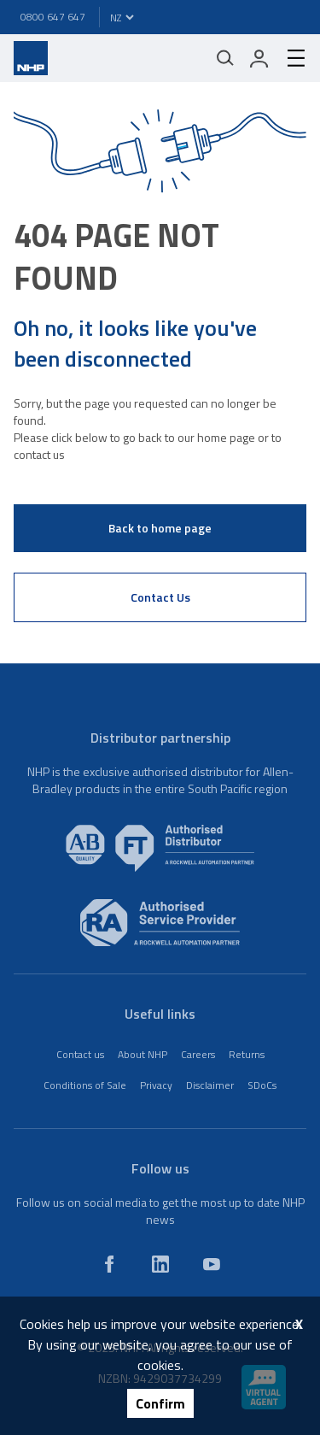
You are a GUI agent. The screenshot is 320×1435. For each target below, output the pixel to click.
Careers (198, 1054)
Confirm (160, 1403)
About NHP (142, 1054)
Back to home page (160, 528)
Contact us (80, 1054)
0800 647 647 (52, 17)
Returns (247, 1054)
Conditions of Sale (85, 1085)
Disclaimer (210, 1085)
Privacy (156, 1085)
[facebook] (109, 1264)
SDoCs (261, 1085)
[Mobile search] (225, 58)
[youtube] (211, 1264)
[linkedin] (160, 1264)
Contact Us (160, 597)
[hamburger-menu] (289, 58)
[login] (259, 58)
